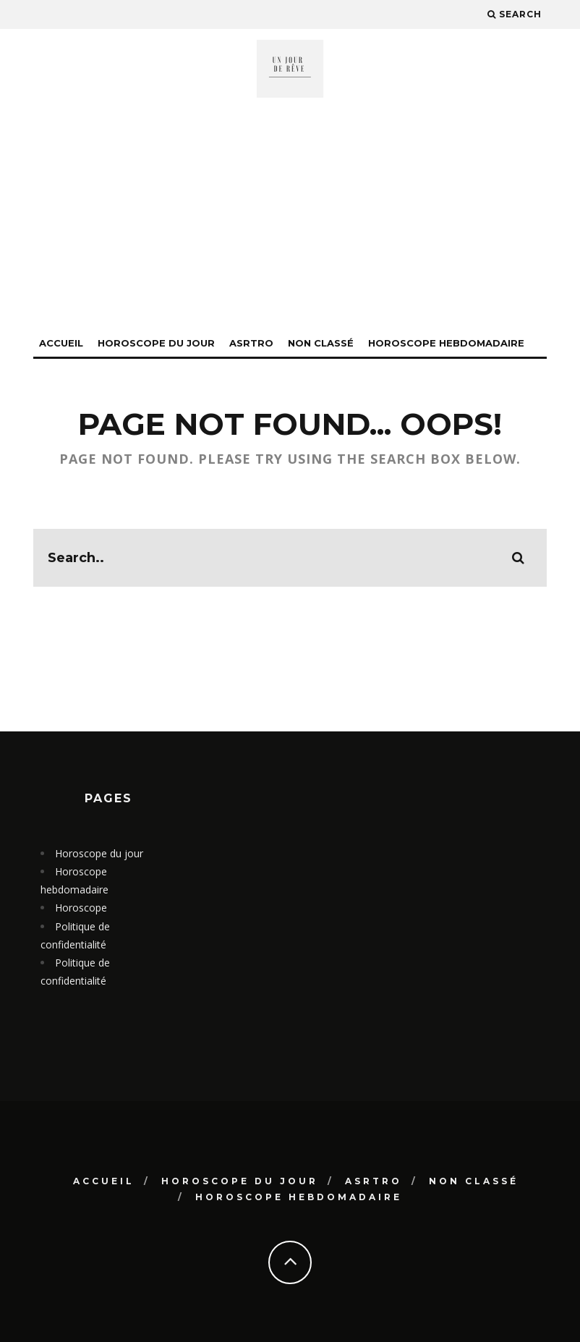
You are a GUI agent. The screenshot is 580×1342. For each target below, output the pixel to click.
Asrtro (251, 343)
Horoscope (81, 907)
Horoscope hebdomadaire (446, 343)
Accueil (61, 343)
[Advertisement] (290, 222)
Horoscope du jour (156, 343)
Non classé (321, 343)
